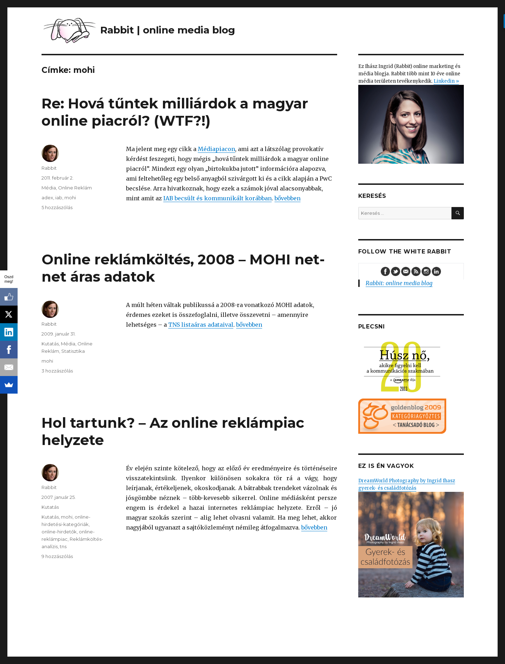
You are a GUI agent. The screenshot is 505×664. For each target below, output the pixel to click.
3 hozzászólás (57, 371)
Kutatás (50, 343)
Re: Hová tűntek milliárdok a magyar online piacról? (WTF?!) (175, 112)
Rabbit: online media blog (399, 283)
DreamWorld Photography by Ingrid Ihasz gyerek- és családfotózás (411, 537)
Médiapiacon (216, 148)
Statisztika (73, 351)
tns (63, 546)
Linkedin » (446, 81)
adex (47, 197)
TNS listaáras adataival (200, 324)
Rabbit (49, 168)
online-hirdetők (59, 531)
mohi (70, 197)
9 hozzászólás (57, 556)
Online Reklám (75, 187)
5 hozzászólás (57, 207)
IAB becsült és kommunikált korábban (217, 198)
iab (58, 197)
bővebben (287, 198)
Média (49, 187)
